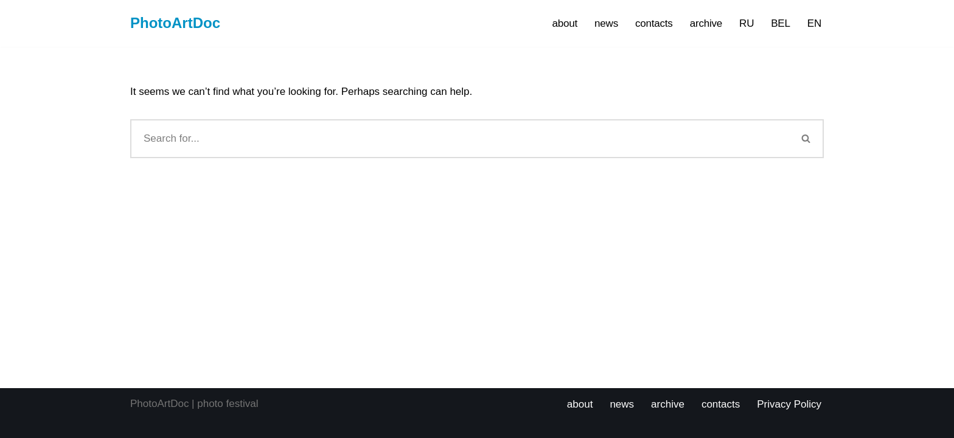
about (565, 23)
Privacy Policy (789, 404)
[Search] (459, 138)
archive (706, 23)
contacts (654, 23)
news (606, 23)
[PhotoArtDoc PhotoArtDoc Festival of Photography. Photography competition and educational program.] (175, 23)
